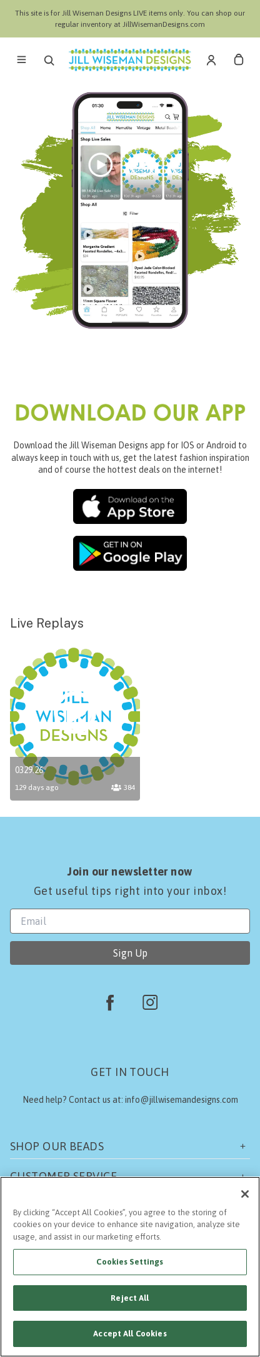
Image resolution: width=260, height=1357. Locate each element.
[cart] (239, 59)
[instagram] (150, 1002)
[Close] (245, 1194)
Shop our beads (130, 1146)
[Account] (211, 59)
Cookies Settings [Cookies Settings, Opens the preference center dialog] (129, 1261)
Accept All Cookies (129, 1333)
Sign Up (130, 953)
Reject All (130, 1298)
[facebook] (110, 1002)
